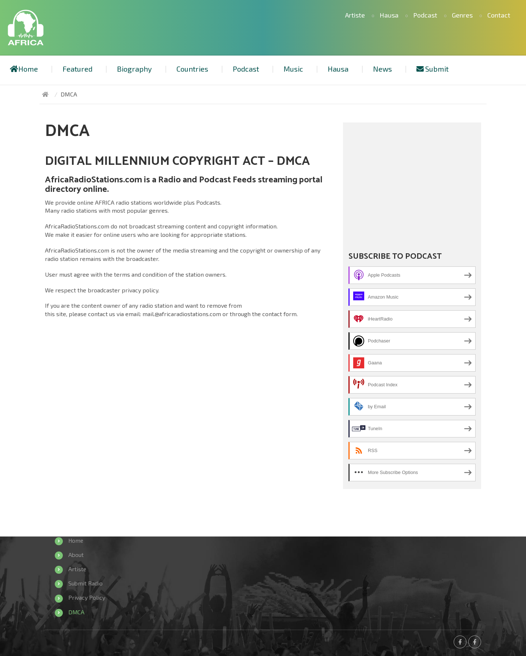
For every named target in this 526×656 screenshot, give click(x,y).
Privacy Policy (86, 597)
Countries (192, 68)
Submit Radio (85, 583)
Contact (498, 15)
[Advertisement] (412, 179)
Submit (432, 68)
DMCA (76, 611)
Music (293, 68)
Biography (134, 68)
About (76, 554)
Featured (77, 68)
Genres (462, 15)
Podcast (425, 15)
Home (24, 68)
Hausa (389, 15)
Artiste (355, 15)
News (382, 68)
